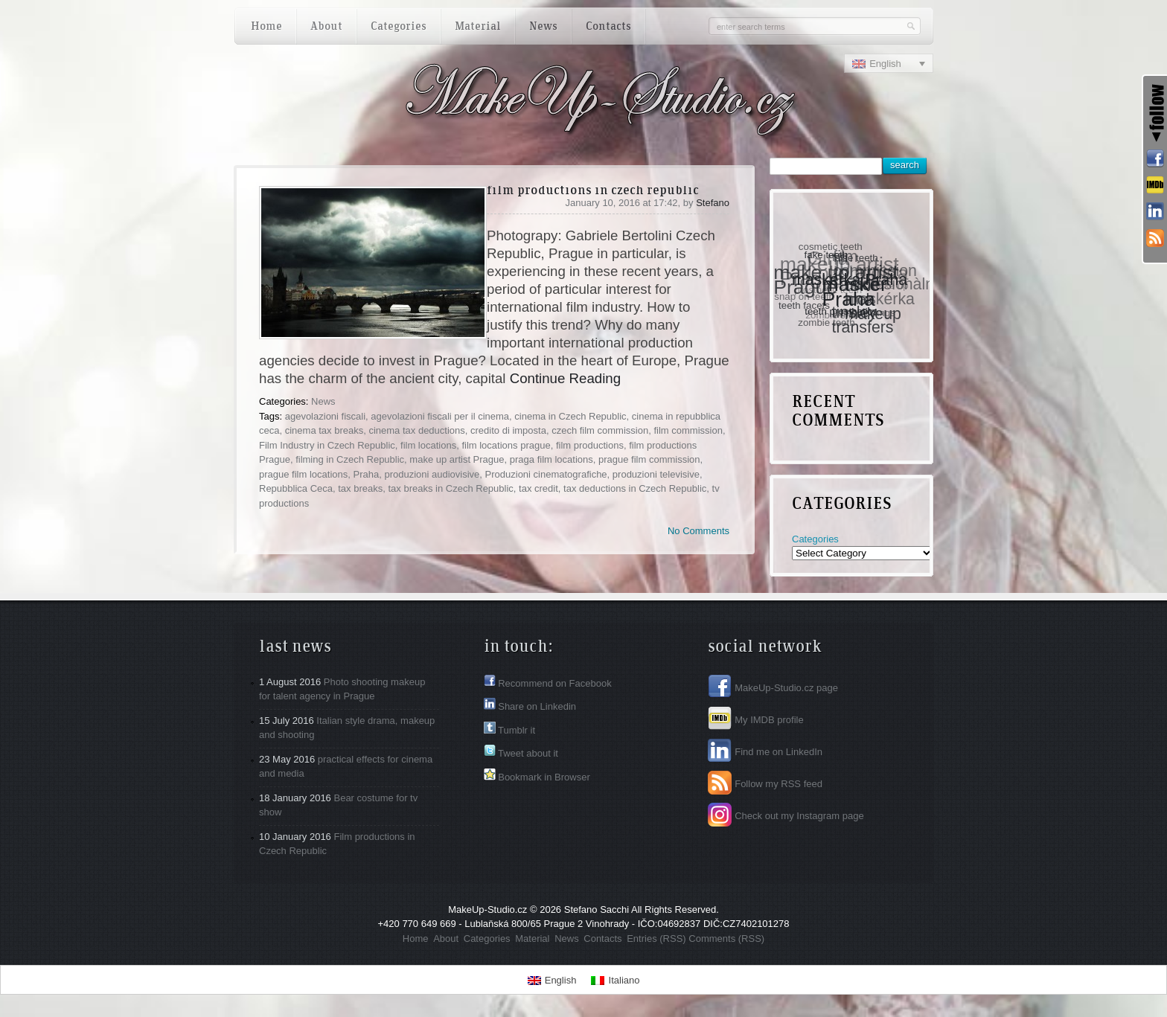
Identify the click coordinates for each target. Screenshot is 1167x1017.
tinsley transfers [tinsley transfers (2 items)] (863, 320)
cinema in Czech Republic (570, 416)
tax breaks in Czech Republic (450, 488)
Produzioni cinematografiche (546, 474)
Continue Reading (565, 378)
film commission (687, 430)
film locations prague (505, 445)
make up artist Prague (456, 459)
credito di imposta (508, 430)
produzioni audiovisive (431, 474)
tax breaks (360, 488)
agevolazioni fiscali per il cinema (440, 416)
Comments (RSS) (726, 938)
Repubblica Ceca (296, 488)
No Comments (698, 530)
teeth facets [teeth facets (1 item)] (805, 304)
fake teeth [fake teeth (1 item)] (826, 254)
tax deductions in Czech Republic (634, 488)
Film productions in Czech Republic (593, 191)
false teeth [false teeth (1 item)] (856, 257)
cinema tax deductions (416, 430)
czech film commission (599, 430)
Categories (815, 539)
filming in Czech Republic (349, 459)
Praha (366, 474)
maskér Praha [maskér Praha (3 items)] (855, 290)
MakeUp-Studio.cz (487, 909)
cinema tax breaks (324, 430)
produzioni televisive (656, 474)
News (323, 401)
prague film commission (649, 459)
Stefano (712, 202)
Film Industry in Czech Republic (327, 445)
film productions (590, 445)
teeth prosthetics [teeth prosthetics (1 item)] (842, 310)
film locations (428, 445)
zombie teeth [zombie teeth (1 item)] (827, 322)
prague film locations (303, 474)
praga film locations (551, 459)
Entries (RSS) (656, 938)
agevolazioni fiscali (325, 416)
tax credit (538, 488)
